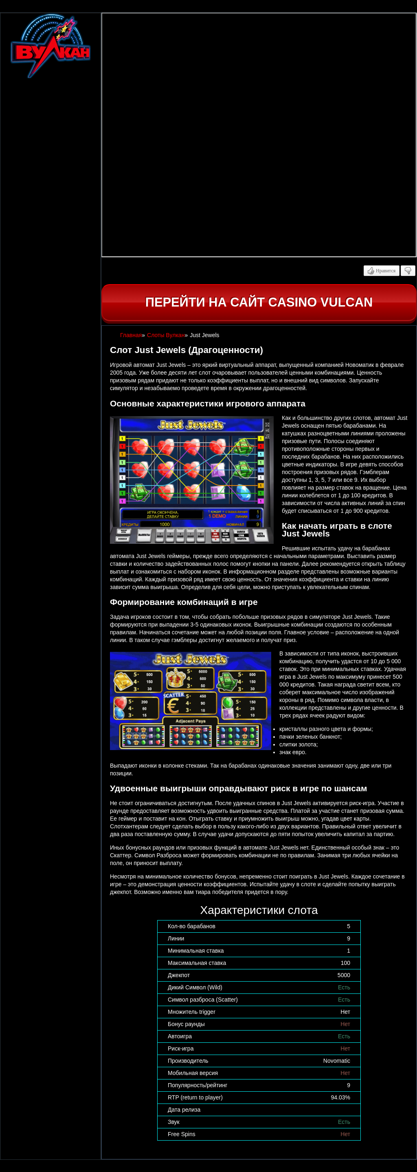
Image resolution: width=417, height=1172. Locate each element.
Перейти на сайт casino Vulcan (259, 302)
